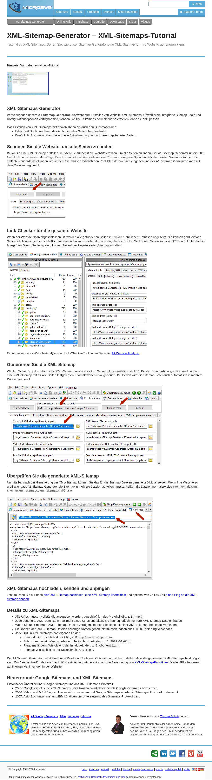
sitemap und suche (143, 769)
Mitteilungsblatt (127, 11)
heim (84, 769)
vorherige (73, 716)
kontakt (105, 769)
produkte (116, 769)
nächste (86, 716)
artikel (187, 769)
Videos (145, 21)
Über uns (62, 11)
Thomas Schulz (169, 716)
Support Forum (191, 11)
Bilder (132, 21)
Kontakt (77, 11)
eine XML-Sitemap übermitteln (105, 595)
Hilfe (63, 716)
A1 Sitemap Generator (30, 21)
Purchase (82, 21)
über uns (94, 769)
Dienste (108, 11)
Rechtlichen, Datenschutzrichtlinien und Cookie (103, 777)
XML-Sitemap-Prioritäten (151, 662)
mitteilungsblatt (173, 769)
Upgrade (99, 21)
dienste (127, 769)
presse (159, 769)
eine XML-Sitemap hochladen (64, 595)
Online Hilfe (64, 21)
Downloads (117, 21)
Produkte (93, 11)
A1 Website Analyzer (125, 353)
